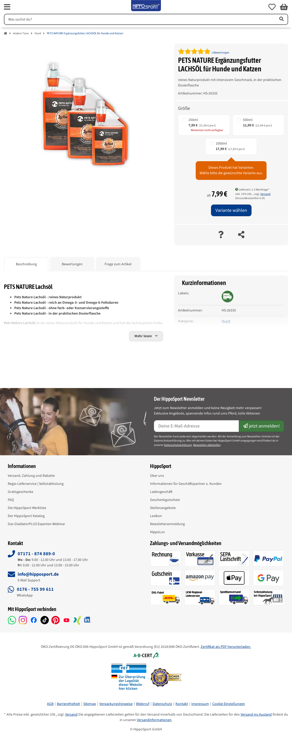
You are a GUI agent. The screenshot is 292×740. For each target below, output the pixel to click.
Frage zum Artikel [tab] (118, 264)
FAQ (11, 500)
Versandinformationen (154, 720)
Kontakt (181, 704)
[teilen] (241, 235)
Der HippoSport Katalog (26, 516)
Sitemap (89, 704)
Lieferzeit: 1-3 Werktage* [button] (252, 190)
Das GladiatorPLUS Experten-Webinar (36, 524)
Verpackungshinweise (116, 704)
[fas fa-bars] (7, 7)
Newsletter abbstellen (207, 445)
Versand (265, 194)
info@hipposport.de (38, 574)
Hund (38, 33)
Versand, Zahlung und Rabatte (31, 475)
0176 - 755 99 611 (35, 589)
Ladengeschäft (161, 491)
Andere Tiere (21, 33)
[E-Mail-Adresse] (196, 426)
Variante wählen (231, 210)
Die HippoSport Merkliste (27, 508)
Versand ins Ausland (256, 714)
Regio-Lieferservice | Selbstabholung (36, 483)
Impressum (200, 704)
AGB (50, 704)
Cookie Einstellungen (228, 704)
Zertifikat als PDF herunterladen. (226, 646)
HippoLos (157, 532)
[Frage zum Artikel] (221, 235)
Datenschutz (162, 704)
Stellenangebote (163, 508)
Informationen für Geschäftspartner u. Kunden (186, 483)
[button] (272, 7)
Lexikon (156, 516)
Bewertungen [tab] (72, 264)
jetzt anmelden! (261, 426)
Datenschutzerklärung (178, 445)
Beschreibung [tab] (26, 264)
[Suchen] (139, 19)
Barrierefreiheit (68, 704)
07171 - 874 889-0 (36, 554)
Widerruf (142, 704)
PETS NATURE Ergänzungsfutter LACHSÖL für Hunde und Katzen (85, 33)
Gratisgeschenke (20, 491)
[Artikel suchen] (281, 19)
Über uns (157, 475)
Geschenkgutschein (165, 500)
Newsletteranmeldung (167, 524)
